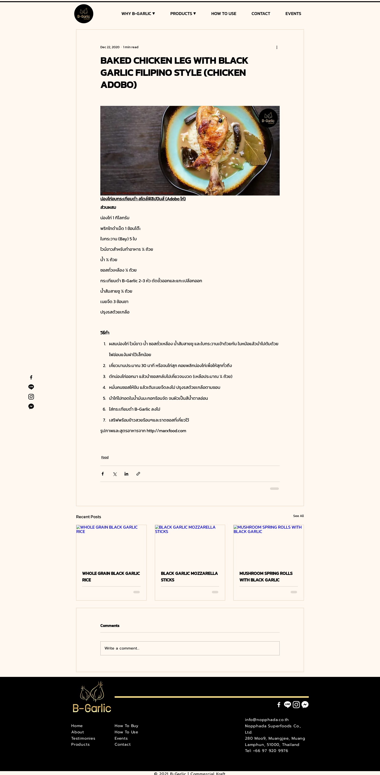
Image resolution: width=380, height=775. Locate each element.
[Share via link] (138, 473)
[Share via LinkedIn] (126, 473)
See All (298, 515)
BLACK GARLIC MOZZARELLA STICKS (189, 576)
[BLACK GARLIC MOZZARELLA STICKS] (190, 544)
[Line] (287, 704)
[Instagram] (296, 704)
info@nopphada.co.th (267, 720)
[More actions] (277, 47)
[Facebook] (278, 704)
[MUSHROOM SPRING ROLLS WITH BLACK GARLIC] (269, 544)
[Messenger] (305, 704)
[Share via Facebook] (102, 473)
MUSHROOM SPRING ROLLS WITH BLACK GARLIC (266, 576)
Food (105, 457)
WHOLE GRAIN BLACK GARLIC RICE (111, 576)
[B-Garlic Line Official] (31, 387)
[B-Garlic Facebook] (31, 377)
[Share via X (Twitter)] (114, 473)
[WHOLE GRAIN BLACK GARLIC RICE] (111, 544)
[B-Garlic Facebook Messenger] (31, 406)
